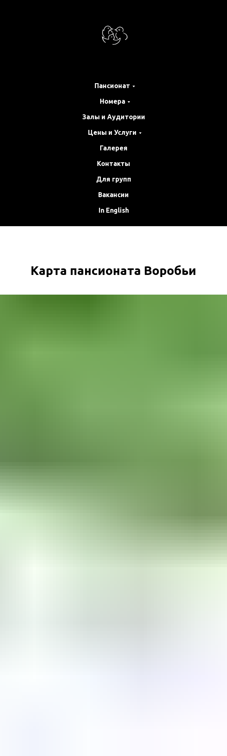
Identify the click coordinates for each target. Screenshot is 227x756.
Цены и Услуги (112, 132)
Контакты (113, 163)
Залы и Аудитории (113, 116)
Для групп (113, 179)
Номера (112, 101)
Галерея (114, 148)
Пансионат (112, 85)
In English (114, 210)
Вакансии (113, 194)
